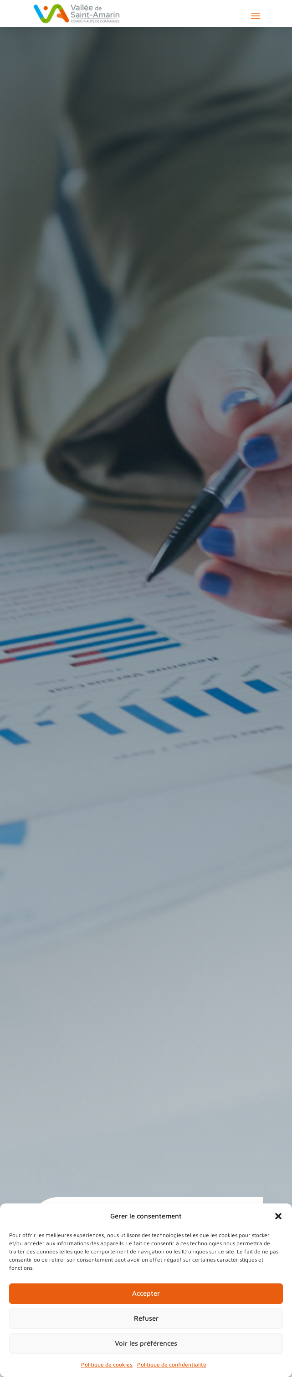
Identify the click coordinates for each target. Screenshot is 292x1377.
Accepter (146, 1293)
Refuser (146, 1318)
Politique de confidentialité (171, 1364)
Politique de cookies (107, 1364)
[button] (278, 1216)
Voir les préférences (146, 1343)
